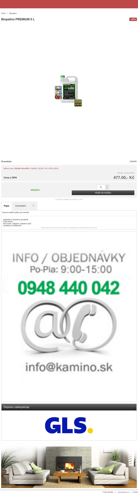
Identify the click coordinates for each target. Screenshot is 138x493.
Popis (6, 206)
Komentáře (20, 206)
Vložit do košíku (103, 192)
